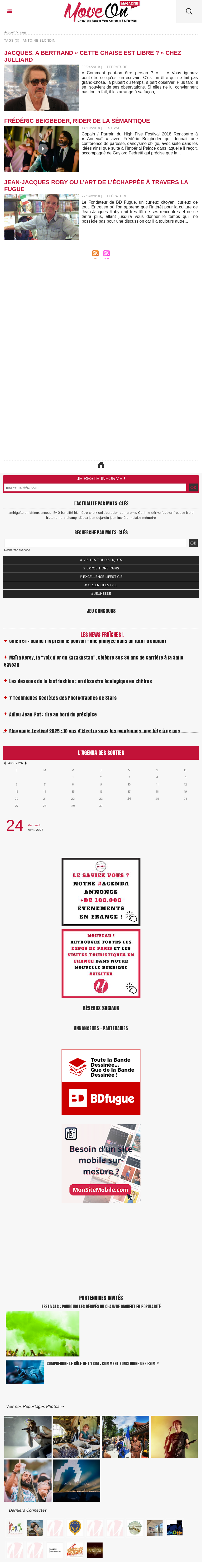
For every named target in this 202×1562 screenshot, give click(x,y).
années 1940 (50, 512)
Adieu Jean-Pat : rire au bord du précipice (53, 717)
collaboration (108, 512)
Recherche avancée (17, 549)
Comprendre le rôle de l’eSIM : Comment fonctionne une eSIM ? (103, 1363)
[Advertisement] (101, 323)
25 (157, 799)
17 (129, 791)
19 (185, 791)
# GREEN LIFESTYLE (101, 585)
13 (16, 791)
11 (157, 784)
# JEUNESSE (101, 593)
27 (16, 806)
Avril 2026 (15, 763)
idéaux (83, 517)
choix (93, 512)
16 (100, 791)
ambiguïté (16, 512)
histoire (52, 517)
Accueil (9, 32)
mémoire (149, 517)
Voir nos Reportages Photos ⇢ (35, 1407)
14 (44, 791)
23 (101, 799)
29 (73, 806)
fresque (179, 512)
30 (101, 806)
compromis (128, 512)
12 (185, 784)
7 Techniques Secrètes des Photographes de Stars (63, 701)
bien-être (81, 512)
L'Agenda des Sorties (101, 753)
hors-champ (68, 517)
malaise (135, 517)
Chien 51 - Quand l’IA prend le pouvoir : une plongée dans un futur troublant (87, 644)
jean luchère (119, 517)
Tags (23, 32)
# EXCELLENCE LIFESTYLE (101, 576)
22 (73, 799)
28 (45, 806)
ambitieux (32, 512)
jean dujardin (99, 517)
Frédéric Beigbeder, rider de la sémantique (77, 121)
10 (129, 784)
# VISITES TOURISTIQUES (101, 560)
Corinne (144, 512)
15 (73, 791)
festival (167, 512)
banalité (67, 512)
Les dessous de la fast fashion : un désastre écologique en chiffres (80, 684)
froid (190, 512)
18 (157, 791)
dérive (156, 512)
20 (16, 799)
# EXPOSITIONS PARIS (101, 568)
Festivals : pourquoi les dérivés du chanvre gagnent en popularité (101, 1306)
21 (44, 799)
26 (185, 799)
